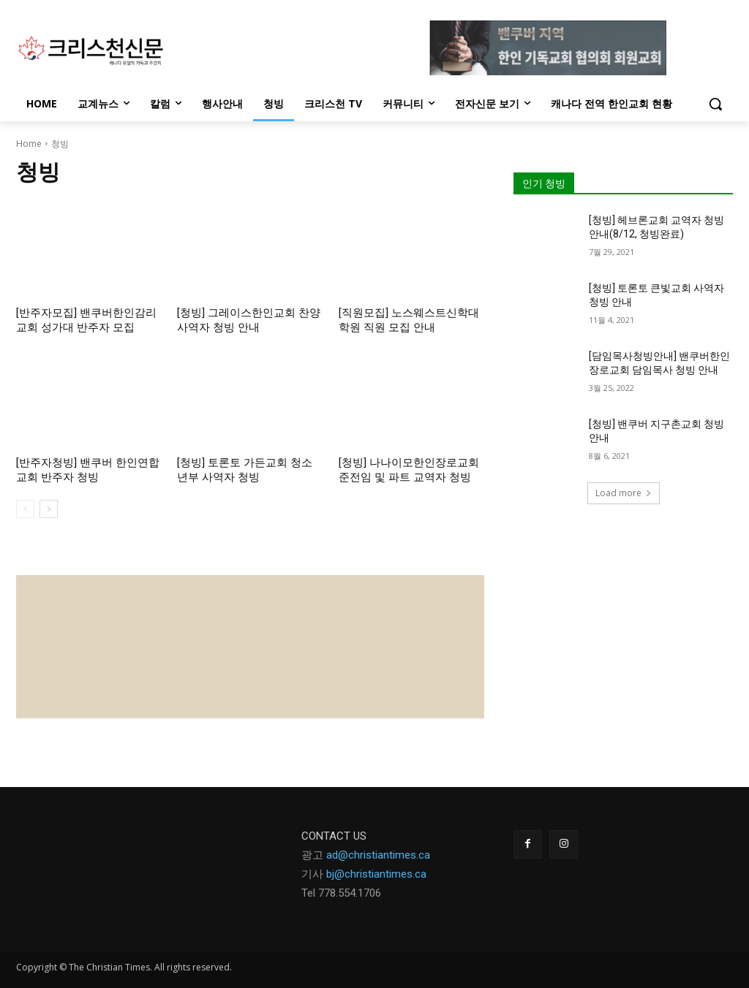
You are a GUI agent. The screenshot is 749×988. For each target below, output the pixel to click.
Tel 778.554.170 (338, 893)
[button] (715, 103)
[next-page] (48, 509)
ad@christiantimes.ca (378, 855)
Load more (623, 493)
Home (29, 143)
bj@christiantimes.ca (376, 874)
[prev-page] (25, 509)
